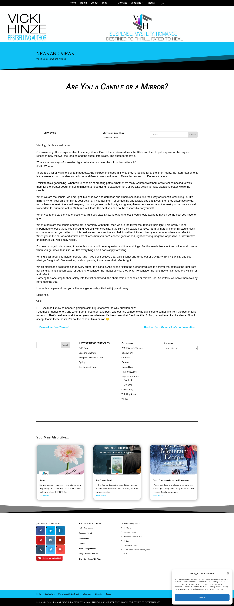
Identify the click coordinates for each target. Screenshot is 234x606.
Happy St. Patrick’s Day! (91, 357)
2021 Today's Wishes (132, 348)
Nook (86, 538)
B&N (81, 538)
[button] (228, 573)
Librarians (87, 594)
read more (44, 495)
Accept (202, 597)
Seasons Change (87, 352)
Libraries (99, 594)
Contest (125, 357)
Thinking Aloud (129, 394)
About (95, 3)
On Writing (49, 132)
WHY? (124, 398)
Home (74, 3)
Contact (121, 3)
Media (150, 3)
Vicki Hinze (119, 133)
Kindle (91, 533)
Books (84, 3)
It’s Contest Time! (88, 366)
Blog (105, 3)
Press (108, 594)
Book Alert (127, 352)
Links (38, 594)
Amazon (82, 533)
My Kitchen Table (130, 376)
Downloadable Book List (68, 594)
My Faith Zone (129, 371)
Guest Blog (127, 366)
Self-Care (83, 348)
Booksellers (50, 594)
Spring (82, 362)
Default (125, 362)
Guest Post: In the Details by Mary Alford (171, 480)
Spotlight (135, 3)
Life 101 (128, 384)
